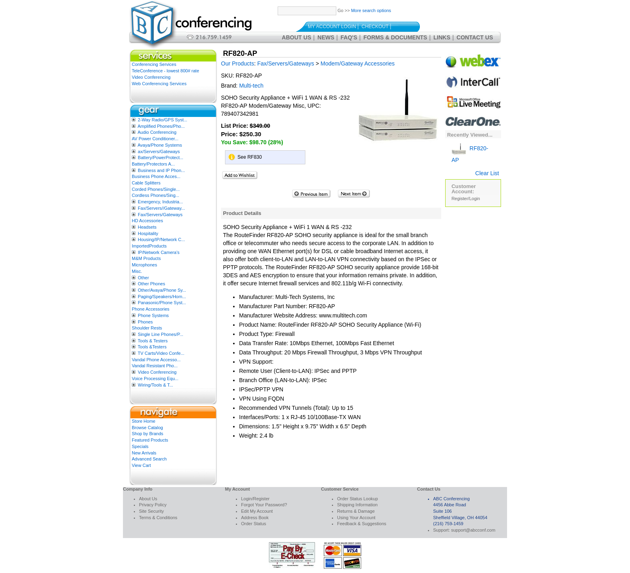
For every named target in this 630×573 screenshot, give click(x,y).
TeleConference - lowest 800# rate (165, 70)
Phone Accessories (151, 309)
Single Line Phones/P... (160, 334)
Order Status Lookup (357, 498)
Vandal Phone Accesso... (156, 359)
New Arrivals (144, 452)
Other (143, 277)
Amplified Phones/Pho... (160, 126)
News (325, 37)
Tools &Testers (152, 346)
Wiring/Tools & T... (155, 385)
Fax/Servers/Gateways (160, 214)
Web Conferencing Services (159, 83)
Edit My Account (257, 511)
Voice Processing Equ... (155, 378)
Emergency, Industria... (160, 201)
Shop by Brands (147, 433)
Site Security (151, 511)
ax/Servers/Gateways (159, 151)
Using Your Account (356, 517)
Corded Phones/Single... (156, 189)
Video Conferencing (151, 77)
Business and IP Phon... (161, 170)
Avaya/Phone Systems (159, 145)
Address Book (254, 517)
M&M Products (146, 258)
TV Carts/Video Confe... (161, 353)
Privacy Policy (152, 504)
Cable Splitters (146, 182)
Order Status (253, 523)
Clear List (487, 173)
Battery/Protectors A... (153, 164)
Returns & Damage (356, 511)
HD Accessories (147, 220)
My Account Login (332, 26)
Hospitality (148, 233)
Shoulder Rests (147, 327)
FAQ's (349, 37)
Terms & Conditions (158, 517)
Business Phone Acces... (156, 176)
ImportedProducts (149, 246)
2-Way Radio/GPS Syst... (162, 119)
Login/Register (255, 498)
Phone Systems (153, 315)
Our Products (237, 63)
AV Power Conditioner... (155, 138)
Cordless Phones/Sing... (155, 195)
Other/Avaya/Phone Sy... (162, 290)
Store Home (143, 421)
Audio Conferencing (156, 132)
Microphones (144, 264)
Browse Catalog (147, 427)
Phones (145, 321)
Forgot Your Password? (264, 504)
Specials (140, 446)
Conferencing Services (154, 64)
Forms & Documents (396, 37)
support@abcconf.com (473, 530)
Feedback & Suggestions (361, 523)
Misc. (137, 271)
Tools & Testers (153, 340)
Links (442, 37)
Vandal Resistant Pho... (155, 365)
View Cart (141, 465)
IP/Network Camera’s (159, 252)
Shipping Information (357, 504)
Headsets (147, 227)
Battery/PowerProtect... (160, 157)
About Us (296, 37)
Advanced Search (149, 458)
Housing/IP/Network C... (161, 239)
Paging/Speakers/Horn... (162, 296)
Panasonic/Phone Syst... (162, 302)
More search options (371, 10)
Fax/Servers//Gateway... (161, 208)
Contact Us (474, 37)
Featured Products (150, 440)
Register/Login (466, 198)
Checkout (375, 26)
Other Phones (151, 283)
